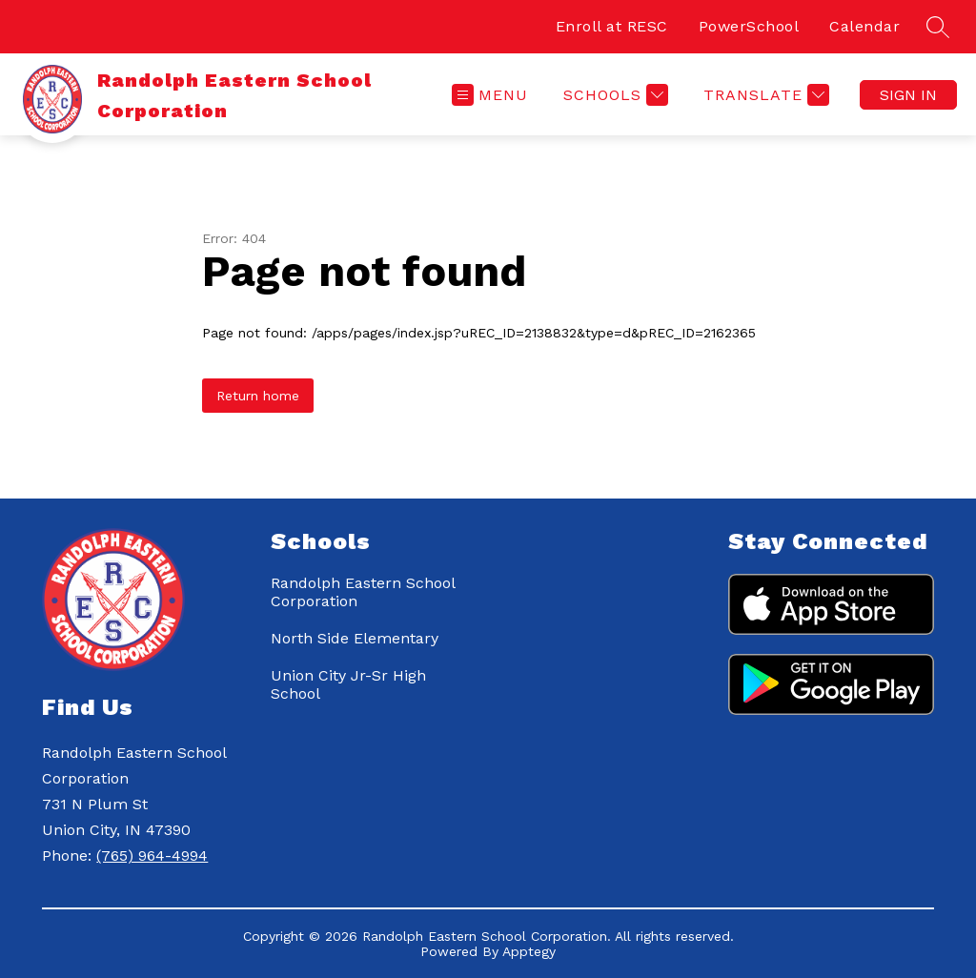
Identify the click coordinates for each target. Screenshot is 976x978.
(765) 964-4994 (152, 855)
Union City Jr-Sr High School (348, 684)
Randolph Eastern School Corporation (363, 592)
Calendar (864, 26)
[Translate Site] (764, 95)
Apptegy (529, 951)
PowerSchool (749, 26)
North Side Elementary (354, 638)
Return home (257, 395)
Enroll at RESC (612, 26)
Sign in (908, 95)
